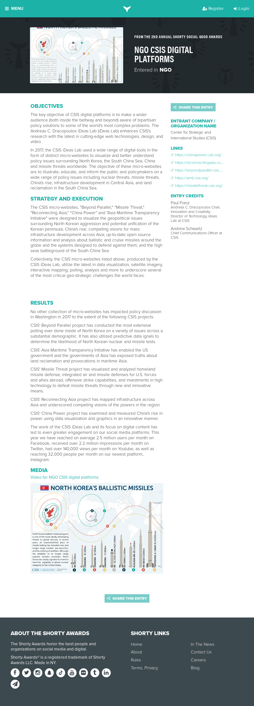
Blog (195, 668)
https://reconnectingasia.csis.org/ (201, 162)
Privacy (151, 668)
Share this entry (193, 107)
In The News (202, 644)
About (136, 652)
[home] (127, 8)
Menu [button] (14, 8)
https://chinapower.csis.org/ (196, 154)
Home (136, 644)
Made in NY (45, 662)
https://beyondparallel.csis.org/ (199, 170)
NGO (166, 70)
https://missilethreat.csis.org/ (197, 185)
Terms (136, 668)
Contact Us (201, 652)
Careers (198, 660)
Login (241, 8)
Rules (136, 660)
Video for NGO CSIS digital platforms (64, 477)
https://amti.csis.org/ (190, 178)
